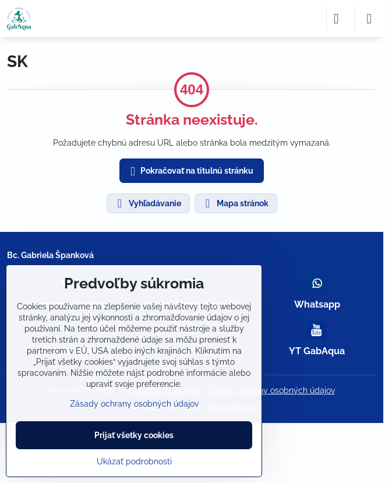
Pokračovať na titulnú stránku (189, 171)
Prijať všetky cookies (134, 435)
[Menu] (369, 18)
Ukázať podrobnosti (134, 461)
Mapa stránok (235, 203)
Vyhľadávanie (147, 203)
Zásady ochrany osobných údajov (270, 390)
